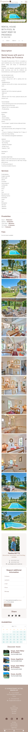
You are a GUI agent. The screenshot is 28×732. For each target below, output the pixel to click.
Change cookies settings (9, 729)
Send (7, 605)
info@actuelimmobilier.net (15, 700)
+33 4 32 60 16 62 (15, 560)
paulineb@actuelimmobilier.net (15, 564)
